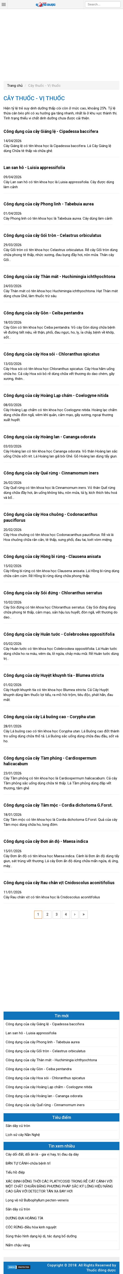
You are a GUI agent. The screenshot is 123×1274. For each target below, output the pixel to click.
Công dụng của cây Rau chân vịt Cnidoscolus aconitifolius (59, 882)
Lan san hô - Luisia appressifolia (34, 167)
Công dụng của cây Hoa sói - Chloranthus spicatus (52, 354)
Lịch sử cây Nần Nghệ (23, 1135)
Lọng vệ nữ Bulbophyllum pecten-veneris (37, 1200)
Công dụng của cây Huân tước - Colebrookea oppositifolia (59, 634)
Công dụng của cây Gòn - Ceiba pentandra (43, 313)
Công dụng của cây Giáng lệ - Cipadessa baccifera (51, 131)
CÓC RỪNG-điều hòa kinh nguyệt (31, 1227)
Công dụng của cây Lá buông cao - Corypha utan (49, 716)
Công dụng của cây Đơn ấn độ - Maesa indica (46, 841)
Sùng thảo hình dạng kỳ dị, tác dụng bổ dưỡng (41, 1236)
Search (117, 4)
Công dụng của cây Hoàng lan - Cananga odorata (50, 437)
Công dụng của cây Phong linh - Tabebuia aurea (49, 204)
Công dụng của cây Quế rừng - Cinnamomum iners (51, 473)
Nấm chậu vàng (18, 1245)
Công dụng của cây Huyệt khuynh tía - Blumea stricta (54, 675)
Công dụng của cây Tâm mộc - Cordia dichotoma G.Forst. (58, 805)
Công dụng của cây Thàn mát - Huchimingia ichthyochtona (59, 276)
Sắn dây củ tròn (18, 1126)
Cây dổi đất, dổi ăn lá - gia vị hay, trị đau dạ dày (42, 1154)
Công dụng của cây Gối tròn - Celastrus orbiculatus (52, 235)
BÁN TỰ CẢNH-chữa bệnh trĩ (28, 1163)
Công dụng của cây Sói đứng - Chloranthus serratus (53, 593)
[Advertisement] (61, 44)
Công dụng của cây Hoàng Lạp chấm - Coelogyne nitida (56, 395)
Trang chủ (15, 85)
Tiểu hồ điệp (15, 1172)
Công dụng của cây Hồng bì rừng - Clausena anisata (52, 556)
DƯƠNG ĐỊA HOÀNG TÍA (24, 1218)
